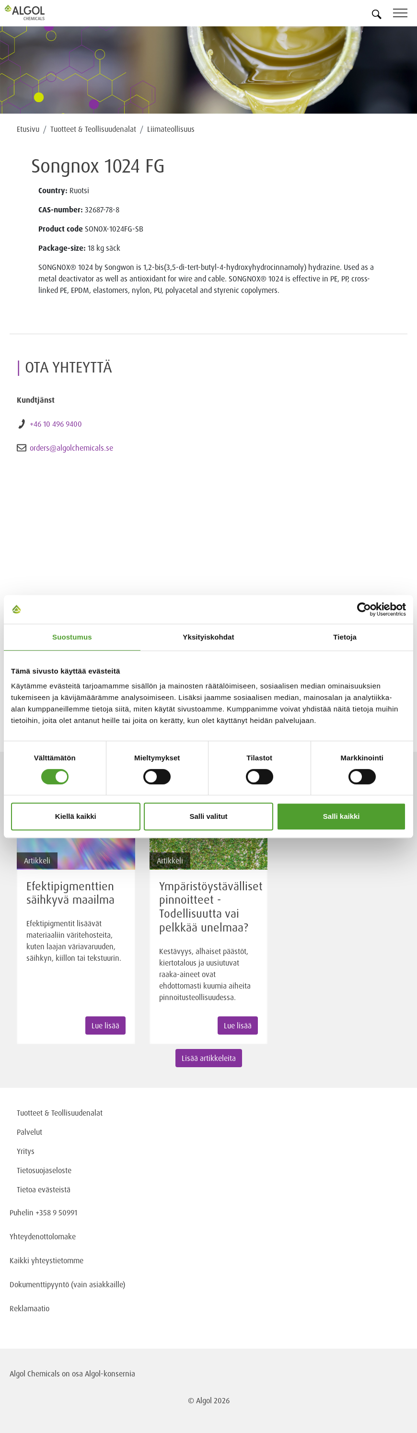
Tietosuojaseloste (44, 1170)
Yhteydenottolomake (43, 1236)
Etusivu (28, 129)
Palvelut (29, 1132)
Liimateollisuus (171, 129)
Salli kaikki (341, 816)
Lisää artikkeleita (209, 1058)
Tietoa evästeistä (43, 1189)
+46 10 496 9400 (56, 424)
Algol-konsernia (110, 1373)
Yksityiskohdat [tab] (208, 637)
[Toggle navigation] (405, 14)
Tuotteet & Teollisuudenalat (93, 129)
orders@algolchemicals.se (71, 448)
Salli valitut (208, 816)
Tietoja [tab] (345, 637)
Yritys (26, 1151)
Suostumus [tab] (72, 637)
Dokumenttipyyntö (40, 1284)
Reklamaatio (29, 1308)
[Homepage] (36, 12)
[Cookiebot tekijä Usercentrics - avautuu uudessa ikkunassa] (364, 609)
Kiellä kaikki (75, 816)
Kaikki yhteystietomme (46, 1260)
